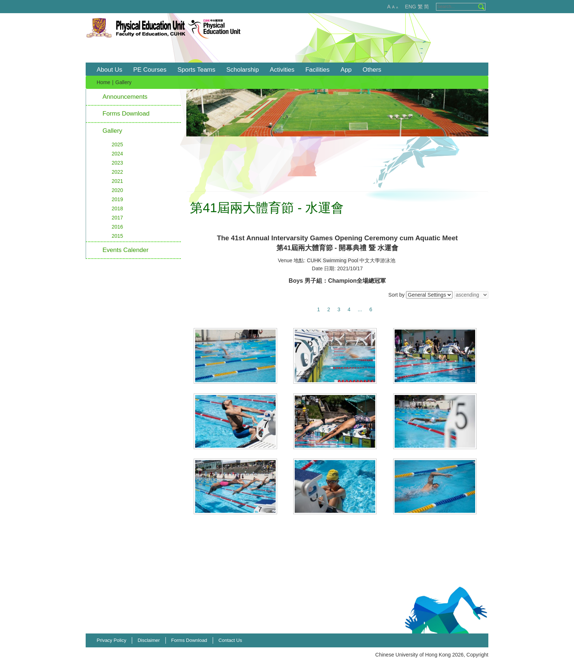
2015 (117, 236)
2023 (117, 163)
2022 (117, 172)
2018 (117, 208)
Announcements (125, 96)
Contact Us (230, 640)
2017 (117, 218)
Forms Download (126, 113)
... (360, 309)
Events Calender (125, 250)
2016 (117, 227)
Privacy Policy (111, 640)
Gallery (112, 130)
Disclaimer (149, 640)
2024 (117, 154)
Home (103, 82)
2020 (117, 190)
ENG (410, 7)
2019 (117, 199)
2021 (117, 181)
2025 (117, 144)
